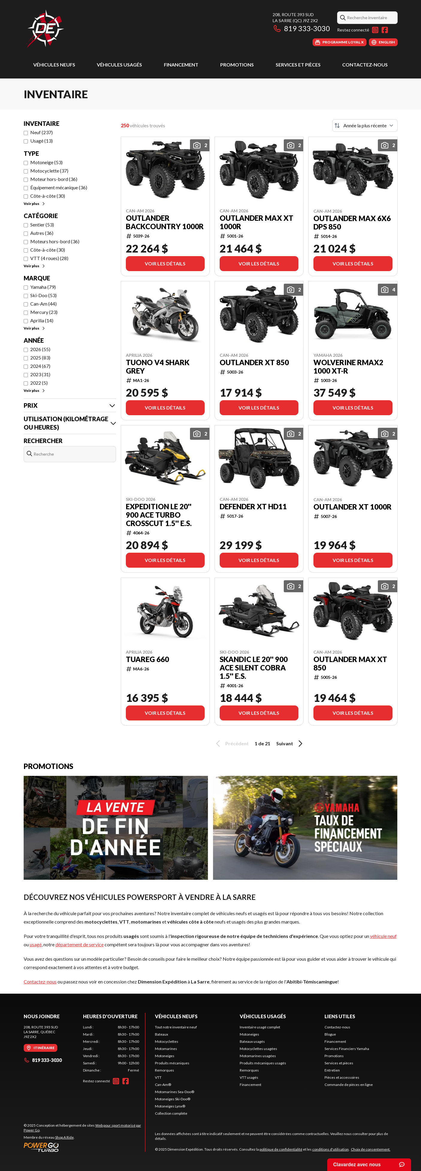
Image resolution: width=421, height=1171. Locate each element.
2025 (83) (40, 357)
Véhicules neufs (54, 64)
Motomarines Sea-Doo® (174, 1092)
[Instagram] (375, 30)
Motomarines (166, 1048)
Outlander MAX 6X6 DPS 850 (352, 222)
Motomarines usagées (258, 1056)
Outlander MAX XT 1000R (256, 222)
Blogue (330, 1034)
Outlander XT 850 (254, 362)
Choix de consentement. (370, 1149)
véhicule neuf (383, 936)
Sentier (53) (42, 224)
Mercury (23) (44, 312)
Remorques (164, 1070)
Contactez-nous (365, 64)
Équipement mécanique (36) (58, 187)
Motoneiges (164, 1056)
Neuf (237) (41, 132)
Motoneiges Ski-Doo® (172, 1099)
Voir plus (35, 203)
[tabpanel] (111, 1049)
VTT (158, 1077)
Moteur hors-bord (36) (53, 179)
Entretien (332, 1070)
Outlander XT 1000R (352, 507)
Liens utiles (340, 1016)
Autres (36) (41, 233)
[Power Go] (84, 1147)
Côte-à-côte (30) (47, 196)
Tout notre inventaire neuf (176, 1027)
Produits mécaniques (172, 1063)
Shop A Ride (64, 1137)
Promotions (237, 64)
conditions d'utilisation (330, 1149)
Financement (181, 64)
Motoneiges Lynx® (170, 1106)
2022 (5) (39, 383)
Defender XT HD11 (253, 506)
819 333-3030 (301, 28)
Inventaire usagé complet (260, 1027)
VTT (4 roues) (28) (49, 258)
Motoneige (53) (46, 162)
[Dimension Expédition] (45, 29)
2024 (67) (40, 366)
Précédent (231, 743)
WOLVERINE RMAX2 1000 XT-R (348, 366)
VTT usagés (249, 1077)
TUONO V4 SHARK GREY (157, 366)
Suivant (290, 743)
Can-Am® (163, 1084)
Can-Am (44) (43, 303)
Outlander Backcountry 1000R (165, 222)
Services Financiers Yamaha (347, 1048)
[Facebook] (384, 30)
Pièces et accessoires (342, 1077)
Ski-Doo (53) (43, 295)
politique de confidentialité (280, 1149)
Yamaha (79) (43, 287)
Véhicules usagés (119, 64)
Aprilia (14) (41, 320)
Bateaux (161, 1034)
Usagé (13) (41, 140)
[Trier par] (365, 125)
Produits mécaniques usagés (263, 1063)
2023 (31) (40, 374)
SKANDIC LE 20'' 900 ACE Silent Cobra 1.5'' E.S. (254, 667)
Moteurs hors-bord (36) (54, 241)
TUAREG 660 (147, 659)
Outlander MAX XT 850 (350, 663)
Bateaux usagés (252, 1041)
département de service (79, 944)
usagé (36, 944)
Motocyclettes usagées (258, 1048)
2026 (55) (40, 349)
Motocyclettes (166, 1041)
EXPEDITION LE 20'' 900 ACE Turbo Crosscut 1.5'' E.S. (159, 515)
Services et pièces (298, 64)
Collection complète (171, 1113)
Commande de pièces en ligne (349, 1084)
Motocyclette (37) (49, 170)
